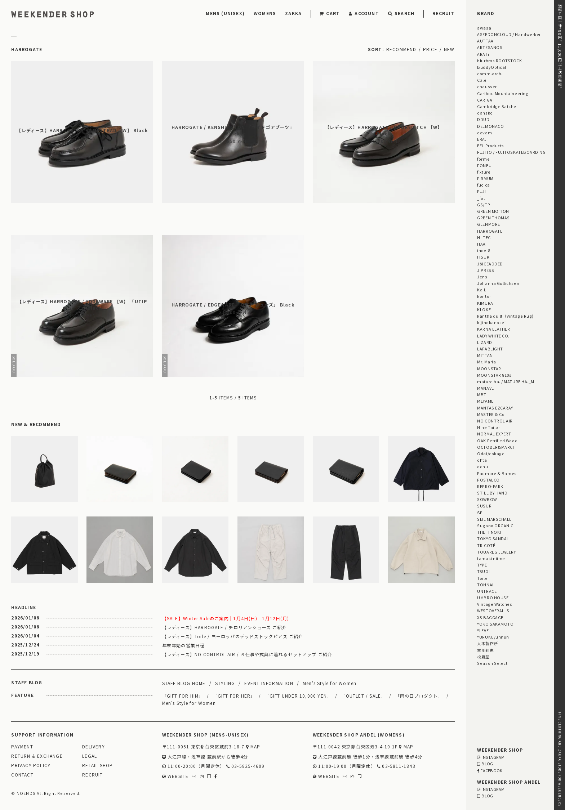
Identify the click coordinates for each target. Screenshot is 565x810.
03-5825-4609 (245, 766)
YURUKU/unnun (493, 637)
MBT (481, 394)
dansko (485, 113)
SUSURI (485, 506)
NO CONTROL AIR (495, 421)
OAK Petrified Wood (497, 440)
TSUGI (483, 571)
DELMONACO (490, 126)
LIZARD (484, 342)
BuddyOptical (491, 67)
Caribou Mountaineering (502, 93)
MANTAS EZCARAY (495, 408)
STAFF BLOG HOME (184, 683)
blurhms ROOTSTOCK (499, 60)
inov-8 (483, 250)
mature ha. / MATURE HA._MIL (507, 381)
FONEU (484, 165)
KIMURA (485, 303)
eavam (484, 132)
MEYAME (485, 401)
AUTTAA (485, 41)
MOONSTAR (489, 368)
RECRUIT (443, 13)
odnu (482, 466)
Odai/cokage (490, 453)
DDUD (483, 119)
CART (330, 13)
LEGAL (89, 756)
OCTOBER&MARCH (496, 447)
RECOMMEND (401, 49)
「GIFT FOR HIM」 (183, 696)
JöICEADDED (490, 264)
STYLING (225, 683)
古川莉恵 (485, 650)
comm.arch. (489, 73)
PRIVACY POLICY (30, 765)
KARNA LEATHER (493, 329)
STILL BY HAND (492, 493)
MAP (253, 746)
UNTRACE (487, 591)
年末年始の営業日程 (183, 645)
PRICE (430, 49)
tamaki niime (491, 558)
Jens (482, 276)
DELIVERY (93, 746)
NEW (449, 49)
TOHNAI (485, 584)
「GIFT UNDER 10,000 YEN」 (298, 696)
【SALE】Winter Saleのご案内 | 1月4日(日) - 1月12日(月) (225, 618)
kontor (484, 296)
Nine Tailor (488, 427)
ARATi (483, 54)
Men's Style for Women (329, 683)
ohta (482, 460)
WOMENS (265, 13)
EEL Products (490, 145)
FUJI (481, 191)
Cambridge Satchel (497, 106)
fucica (483, 185)
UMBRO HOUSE (492, 597)
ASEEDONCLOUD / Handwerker (509, 34)
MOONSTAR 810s (494, 375)
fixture (483, 172)
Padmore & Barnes (497, 473)
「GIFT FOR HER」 (234, 696)
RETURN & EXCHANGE (36, 756)
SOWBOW (487, 499)
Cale (481, 80)
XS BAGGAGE (490, 617)
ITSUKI (483, 257)
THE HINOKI (489, 532)
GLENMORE (488, 224)
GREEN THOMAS (493, 217)
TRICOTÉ (486, 545)
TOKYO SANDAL (493, 538)
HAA (481, 244)
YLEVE (483, 630)
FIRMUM (485, 178)
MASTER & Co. (491, 414)
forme (483, 159)
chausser (487, 86)
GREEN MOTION (493, 211)
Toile (482, 578)
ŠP (479, 512)
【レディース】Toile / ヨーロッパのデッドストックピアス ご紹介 (232, 636)
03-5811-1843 (396, 766)
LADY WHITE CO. (493, 336)
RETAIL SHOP (97, 765)
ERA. (481, 139)
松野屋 (483, 656)
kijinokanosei (491, 322)
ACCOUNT (364, 13)
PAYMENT (22, 746)
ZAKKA (293, 13)
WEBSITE (175, 776)
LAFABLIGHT (490, 349)
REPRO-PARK (490, 486)
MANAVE (485, 388)
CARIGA (484, 100)
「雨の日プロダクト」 (419, 696)
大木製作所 (487, 643)
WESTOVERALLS (493, 610)
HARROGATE (489, 231)
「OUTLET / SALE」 (363, 696)
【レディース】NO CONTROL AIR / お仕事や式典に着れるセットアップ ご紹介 (247, 654)
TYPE (482, 565)
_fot (481, 198)
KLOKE (484, 309)
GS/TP (483, 204)
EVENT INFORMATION (268, 683)
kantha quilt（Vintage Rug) (505, 316)
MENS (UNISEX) (225, 13)
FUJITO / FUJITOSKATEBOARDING (511, 152)
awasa (484, 28)
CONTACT (22, 775)
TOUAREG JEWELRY (496, 552)
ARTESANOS (489, 47)
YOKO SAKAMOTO (495, 624)
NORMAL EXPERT (494, 434)
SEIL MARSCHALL (494, 519)
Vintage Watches (494, 604)
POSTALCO (488, 480)
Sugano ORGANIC (495, 525)
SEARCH (401, 13)
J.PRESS (485, 270)
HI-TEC (483, 237)
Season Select (492, 663)
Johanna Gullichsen (498, 283)
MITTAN (485, 355)
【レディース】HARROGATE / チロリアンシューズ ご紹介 (224, 627)
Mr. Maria (486, 361)
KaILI (482, 289)
